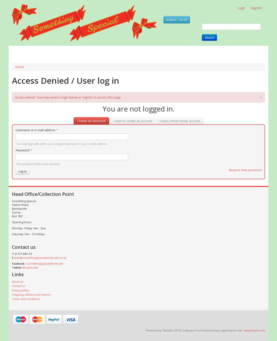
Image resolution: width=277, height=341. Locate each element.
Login (241, 8)
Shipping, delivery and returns (31, 295)
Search (209, 37)
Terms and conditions (26, 299)
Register (256, 8)
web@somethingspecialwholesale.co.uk (40, 258)
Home (19, 67)
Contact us (19, 286)
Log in (22, 171)
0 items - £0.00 (176, 20)
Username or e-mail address (37, 130)
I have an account (91, 120)
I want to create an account (132, 121)
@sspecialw (30, 267)
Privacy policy (20, 290)
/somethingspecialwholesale (44, 264)
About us (18, 282)
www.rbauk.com (254, 330)
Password (24, 150)
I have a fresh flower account (179, 121)
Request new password (245, 170)
